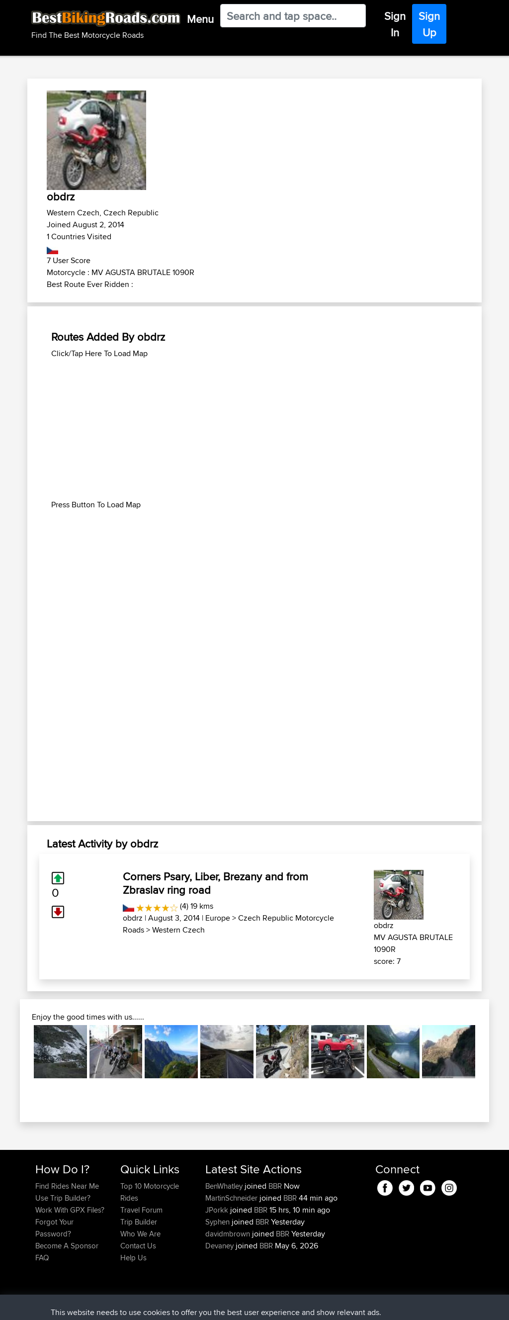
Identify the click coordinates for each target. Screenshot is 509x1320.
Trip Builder (138, 1222)
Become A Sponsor (66, 1245)
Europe (217, 918)
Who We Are (140, 1233)
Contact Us (138, 1245)
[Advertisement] (254, 429)
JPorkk (217, 1210)
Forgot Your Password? (54, 1228)
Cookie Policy (218, 1305)
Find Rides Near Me (67, 1186)
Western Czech (178, 930)
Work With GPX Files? (69, 1210)
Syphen (218, 1222)
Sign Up (429, 24)
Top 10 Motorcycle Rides (149, 1192)
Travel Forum (141, 1210)
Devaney (220, 1245)
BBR (275, 1186)
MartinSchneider (232, 1198)
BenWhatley (225, 1186)
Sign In (395, 24)
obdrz (133, 918)
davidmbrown (228, 1233)
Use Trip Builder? (62, 1198)
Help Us (133, 1257)
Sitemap (128, 1305)
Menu (200, 19)
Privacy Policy (168, 1305)
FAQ (42, 1257)
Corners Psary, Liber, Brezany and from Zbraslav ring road (215, 882)
